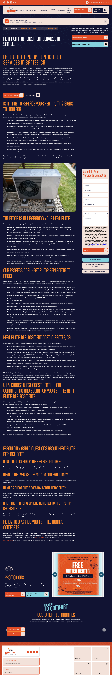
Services (19, 10)
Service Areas (31, 10)
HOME (6, 28)
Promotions (61, 10)
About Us (52, 10)
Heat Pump (14, 28)
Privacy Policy (95, 244)
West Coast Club (69, 10)
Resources (43, 10)
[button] (20, 10)
